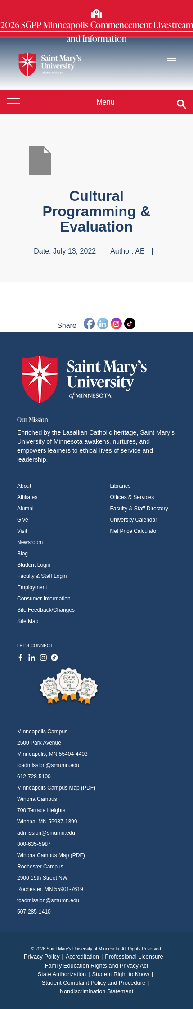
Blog (22, 553)
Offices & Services (132, 497)
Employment (32, 587)
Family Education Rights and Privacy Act (96, 965)
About (24, 486)
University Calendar (133, 520)
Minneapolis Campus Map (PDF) (56, 788)
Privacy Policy (45, 956)
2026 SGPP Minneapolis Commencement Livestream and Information (96, 31)
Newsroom (30, 542)
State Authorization (65, 974)
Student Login (33, 565)
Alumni (25, 508)
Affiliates (27, 497)
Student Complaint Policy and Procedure (97, 982)
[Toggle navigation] (172, 58)
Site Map (27, 621)
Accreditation (85, 956)
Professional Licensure (137, 956)
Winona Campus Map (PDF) (51, 855)
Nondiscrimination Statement (97, 991)
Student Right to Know (124, 974)
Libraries (120, 486)
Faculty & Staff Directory (139, 508)
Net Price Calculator (134, 531)
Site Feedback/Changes (46, 610)
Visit (22, 531)
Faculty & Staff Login (42, 576)
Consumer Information (44, 598)
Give (22, 520)
